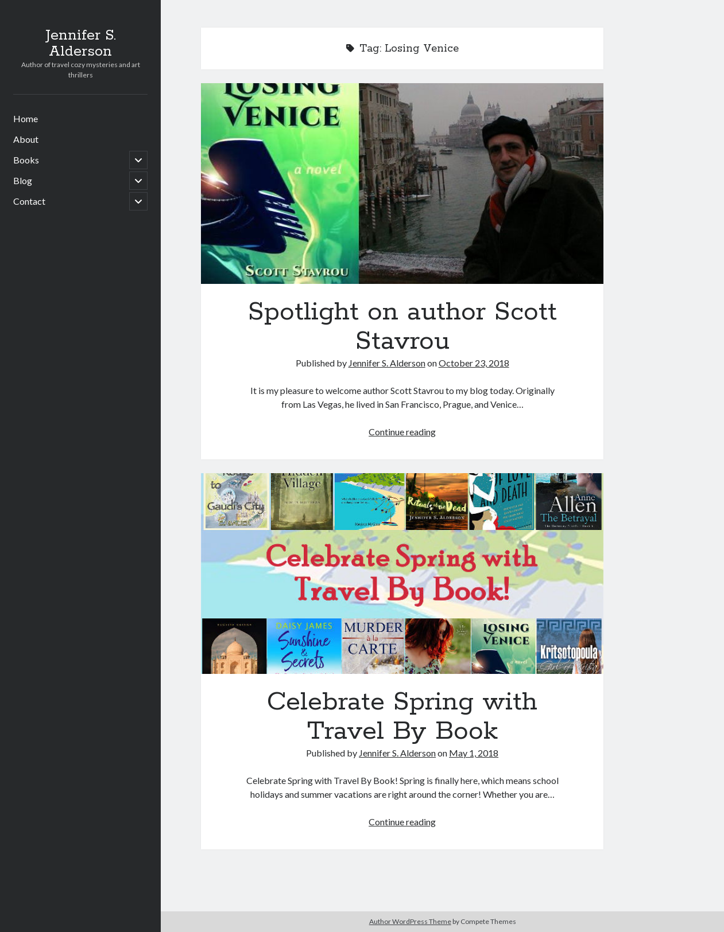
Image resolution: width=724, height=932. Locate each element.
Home (25, 118)
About (25, 139)
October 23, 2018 (474, 362)
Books (26, 159)
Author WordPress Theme (410, 921)
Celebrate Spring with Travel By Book (402, 573)
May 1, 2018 (473, 752)
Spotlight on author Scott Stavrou (402, 183)
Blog (22, 180)
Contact (29, 201)
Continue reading (402, 431)
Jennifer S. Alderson (80, 43)
